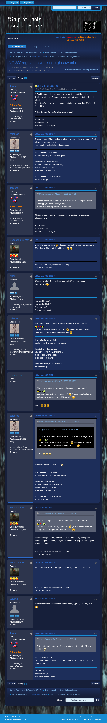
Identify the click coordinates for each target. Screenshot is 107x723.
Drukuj (95, 78)
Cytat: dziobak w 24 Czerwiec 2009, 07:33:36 (57, 639)
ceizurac (14, 134)
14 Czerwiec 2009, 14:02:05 (45, 276)
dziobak (14, 598)
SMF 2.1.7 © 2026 (11, 717)
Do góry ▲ (98, 717)
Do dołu (12, 78)
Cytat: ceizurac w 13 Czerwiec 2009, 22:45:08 (57, 194)
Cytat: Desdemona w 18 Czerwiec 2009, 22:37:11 (59, 422)
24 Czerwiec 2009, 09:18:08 (45, 633)
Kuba (13, 276)
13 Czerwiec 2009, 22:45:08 (45, 134)
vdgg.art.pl (71, 37)
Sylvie (43, 57)
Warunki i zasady (86, 717)
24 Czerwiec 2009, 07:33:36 (45, 599)
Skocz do (60, 700)
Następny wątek (90, 70)
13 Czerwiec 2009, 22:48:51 (45, 188)
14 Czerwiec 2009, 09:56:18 (45, 240)
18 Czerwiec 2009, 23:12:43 (45, 507)
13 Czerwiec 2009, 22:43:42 (47, 86)
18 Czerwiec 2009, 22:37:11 (45, 375)
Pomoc (76, 717)
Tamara (14, 86)
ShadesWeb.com (25, 720)
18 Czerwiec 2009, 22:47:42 (45, 416)
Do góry (12, 684)
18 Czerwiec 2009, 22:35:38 (45, 318)
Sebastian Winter (19, 239)
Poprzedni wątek (73, 70)
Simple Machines (25, 717)
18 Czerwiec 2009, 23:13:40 (45, 562)
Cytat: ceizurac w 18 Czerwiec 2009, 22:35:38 (57, 381)
